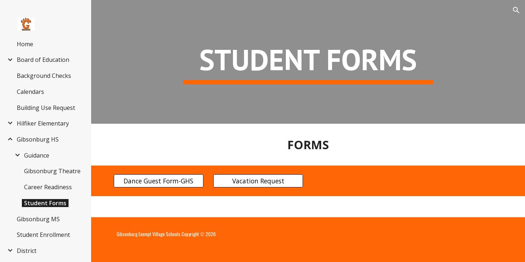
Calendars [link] (30, 92)
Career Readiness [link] (48, 187)
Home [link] (25, 44)
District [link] (26, 251)
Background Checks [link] (44, 76)
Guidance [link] (36, 155)
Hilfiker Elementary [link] (43, 123)
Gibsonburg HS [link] (38, 139)
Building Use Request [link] (46, 108)
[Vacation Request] (258, 181)
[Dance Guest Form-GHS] (158, 181)
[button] (516, 10)
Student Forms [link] (45, 203)
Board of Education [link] (43, 60)
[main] (308, 62)
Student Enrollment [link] (43, 235)
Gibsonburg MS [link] (38, 219)
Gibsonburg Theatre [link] (52, 171)
